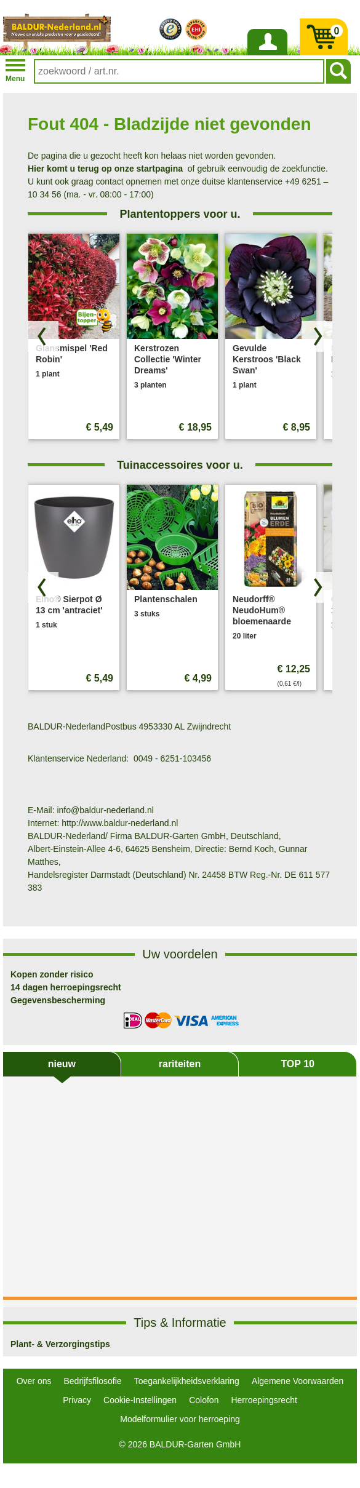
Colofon (203, 1400)
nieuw (62, 1064)
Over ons (34, 1381)
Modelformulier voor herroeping (180, 1419)
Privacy (77, 1400)
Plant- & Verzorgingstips (60, 1344)
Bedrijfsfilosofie (93, 1381)
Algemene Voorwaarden (297, 1381)
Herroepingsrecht (264, 1400)
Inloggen (267, 55)
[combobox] (179, 71)
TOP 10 (297, 1064)
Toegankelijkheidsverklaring (186, 1381)
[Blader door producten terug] (43, 336)
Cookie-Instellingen (140, 1400)
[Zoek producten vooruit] (317, 336)
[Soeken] (338, 71)
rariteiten (180, 1064)
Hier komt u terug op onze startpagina (105, 168)
